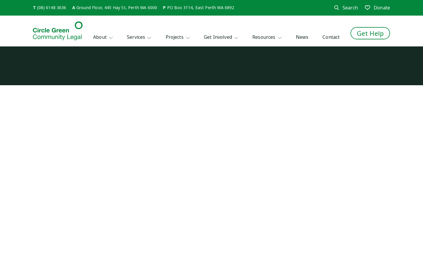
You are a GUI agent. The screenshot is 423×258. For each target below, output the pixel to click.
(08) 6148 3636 (51, 7)
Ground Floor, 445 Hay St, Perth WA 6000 (116, 7)
